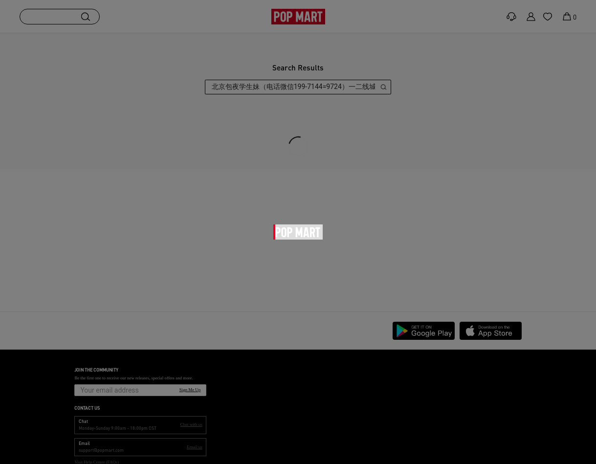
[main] (298, 172)
